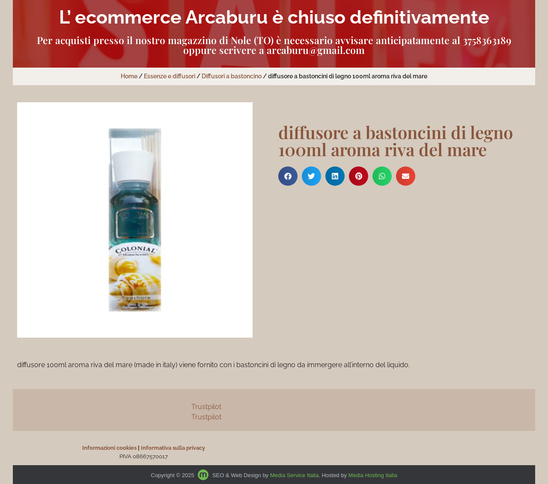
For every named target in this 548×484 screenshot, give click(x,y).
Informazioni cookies (109, 448)
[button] (288, 176)
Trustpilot (206, 407)
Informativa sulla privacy (173, 448)
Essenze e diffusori (169, 76)
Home (129, 76)
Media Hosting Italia (372, 475)
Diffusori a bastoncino (232, 76)
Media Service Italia (294, 475)
